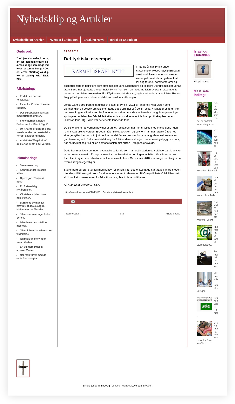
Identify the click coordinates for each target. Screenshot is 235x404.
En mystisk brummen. (216, 259)
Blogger (147, 385)
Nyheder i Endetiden (64, 39)
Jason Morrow (122, 385)
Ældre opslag (173, 213)
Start (122, 213)
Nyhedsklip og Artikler (64, 19)
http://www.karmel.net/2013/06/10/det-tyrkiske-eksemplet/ (98, 192)
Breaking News (93, 39)
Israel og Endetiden (123, 39)
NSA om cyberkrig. (216, 138)
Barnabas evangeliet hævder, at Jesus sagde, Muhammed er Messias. (30, 206)
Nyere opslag (72, 213)
